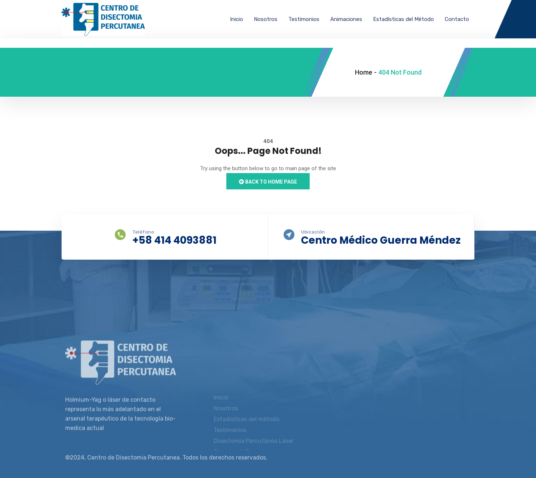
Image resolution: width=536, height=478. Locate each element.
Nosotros (265, 19)
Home (363, 72)
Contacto (457, 19)
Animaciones (346, 19)
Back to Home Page (268, 182)
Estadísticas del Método (403, 19)
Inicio (236, 19)
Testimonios (303, 19)
